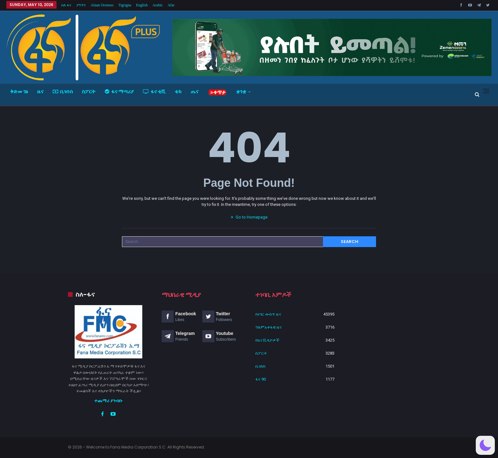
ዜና (40, 91)
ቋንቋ (241, 91)
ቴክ (178, 91)
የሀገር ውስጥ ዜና (268, 314)
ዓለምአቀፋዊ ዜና (268, 327)
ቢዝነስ (63, 91)
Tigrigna (124, 5)
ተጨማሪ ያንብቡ (108, 400)
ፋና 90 (260, 379)
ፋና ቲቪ (154, 91)
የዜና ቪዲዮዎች (267, 340)
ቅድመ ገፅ (19, 91)
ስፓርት (89, 91)
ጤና (195, 91)
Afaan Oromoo (102, 5)
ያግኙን (81, 5)
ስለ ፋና (66, 5)
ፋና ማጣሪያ (119, 91)
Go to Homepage (249, 217)
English (142, 5)
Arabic (157, 5)
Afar (171, 5)
